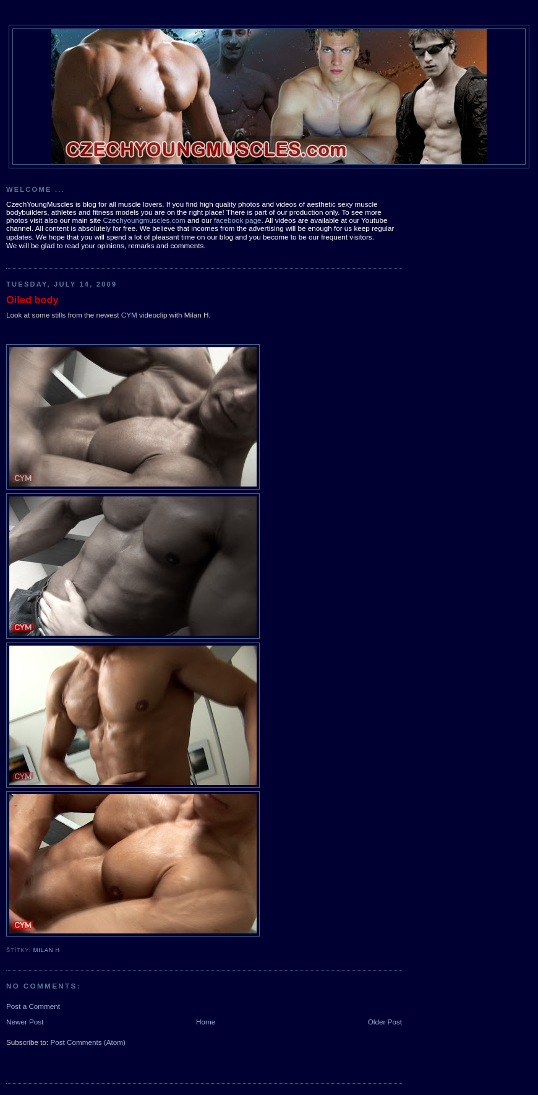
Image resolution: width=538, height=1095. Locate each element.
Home (205, 1022)
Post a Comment (33, 1006)
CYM (129, 315)
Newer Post (24, 1022)
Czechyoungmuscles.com (144, 220)
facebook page (238, 220)
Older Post (385, 1022)
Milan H (46, 950)
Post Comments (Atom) (87, 1042)
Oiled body (32, 299)
